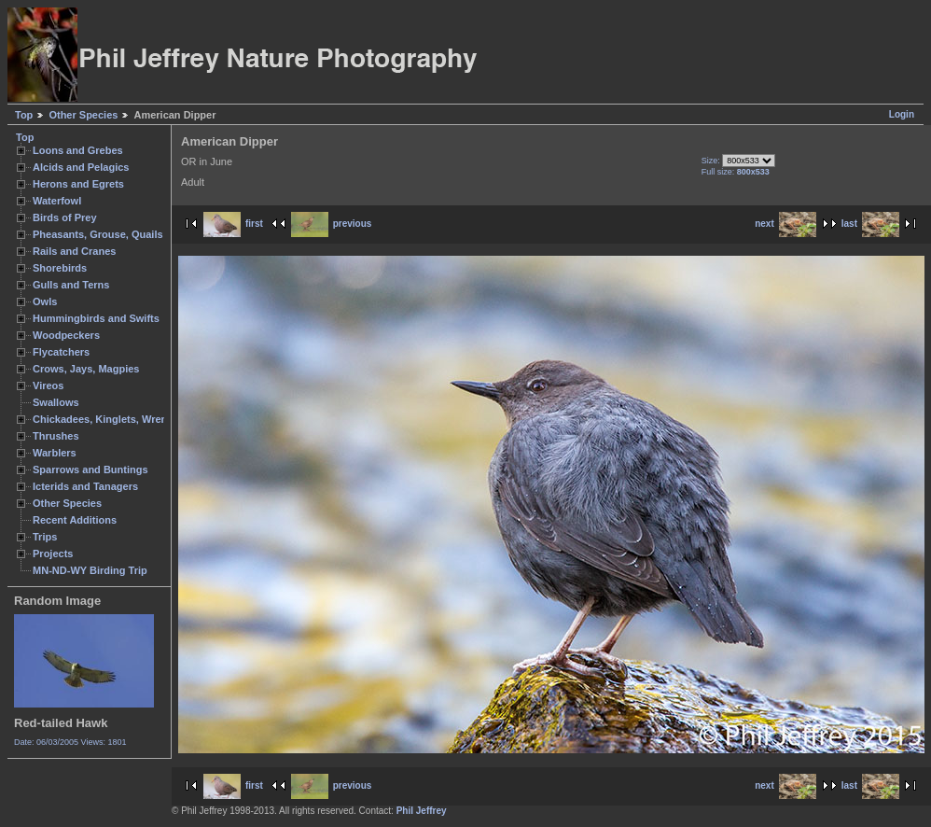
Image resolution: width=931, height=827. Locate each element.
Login (901, 114)
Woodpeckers (66, 335)
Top (24, 114)
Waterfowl (57, 200)
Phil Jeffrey (421, 811)
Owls (45, 301)
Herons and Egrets (78, 183)
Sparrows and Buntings (90, 469)
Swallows (56, 402)
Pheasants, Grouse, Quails (98, 234)
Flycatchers (61, 351)
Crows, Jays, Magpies (86, 368)
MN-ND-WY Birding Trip (90, 570)
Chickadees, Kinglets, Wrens (103, 419)
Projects (53, 553)
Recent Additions (75, 520)
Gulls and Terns (71, 284)
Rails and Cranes (74, 251)
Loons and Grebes (78, 150)
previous (331, 223)
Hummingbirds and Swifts (96, 318)
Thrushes (56, 436)
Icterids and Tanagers (85, 486)
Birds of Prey (65, 217)
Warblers (54, 452)
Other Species (83, 114)
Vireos (48, 385)
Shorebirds (60, 267)
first (233, 223)
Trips (45, 536)
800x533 (753, 171)
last (870, 223)
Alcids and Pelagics (81, 167)
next (785, 223)
